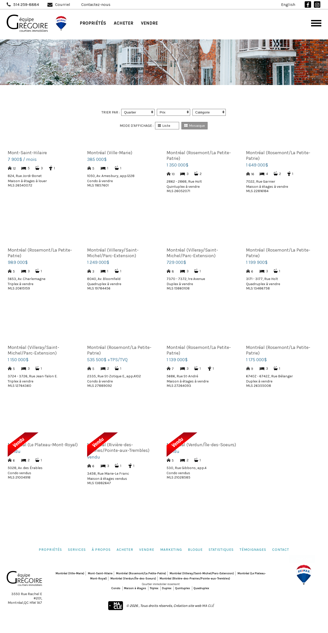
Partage (304, 556)
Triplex (154, 588)
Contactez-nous (95, 5)
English (288, 5)
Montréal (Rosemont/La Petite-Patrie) (141, 573)
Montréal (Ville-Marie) (70, 573)
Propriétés (93, 23)
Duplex (166, 588)
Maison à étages (135, 588)
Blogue (195, 549)
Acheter (123, 23)
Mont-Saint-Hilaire (100, 573)
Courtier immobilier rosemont (161, 584)
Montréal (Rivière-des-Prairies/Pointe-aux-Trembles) (195, 578)
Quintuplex (182, 588)
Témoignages (253, 549)
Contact (280, 549)
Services (77, 549)
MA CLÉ (208, 606)
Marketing (171, 549)
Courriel (62, 5)
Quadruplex (201, 588)
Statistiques (221, 549)
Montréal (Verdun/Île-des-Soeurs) (133, 578)
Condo (115, 588)
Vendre (149, 23)
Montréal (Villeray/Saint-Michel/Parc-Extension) (202, 573)
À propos (101, 549)
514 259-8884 (26, 5)
